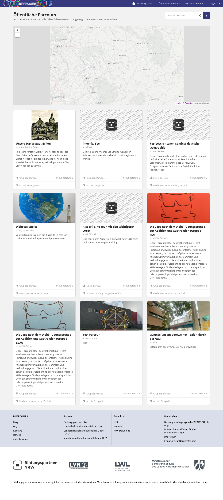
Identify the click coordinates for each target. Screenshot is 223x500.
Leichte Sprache (142, 3)
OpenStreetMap (191, 103)
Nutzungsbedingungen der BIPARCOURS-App (186, 424)
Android (118, 426)
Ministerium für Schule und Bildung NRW (85, 437)
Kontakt (17, 430)
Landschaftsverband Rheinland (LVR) (83, 426)
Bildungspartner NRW (75, 422)
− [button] (17, 35)
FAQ (15, 426)
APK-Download (122, 430)
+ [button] (17, 30)
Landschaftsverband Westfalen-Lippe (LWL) (83, 432)
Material (17, 434)
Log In (215, 3)
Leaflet (178, 103)
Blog (15, 422)
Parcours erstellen (194, 3)
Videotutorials (20, 439)
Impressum (170, 436)
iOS (116, 422)
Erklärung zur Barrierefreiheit (180, 440)
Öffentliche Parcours (169, 3)
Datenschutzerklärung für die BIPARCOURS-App (179, 431)
